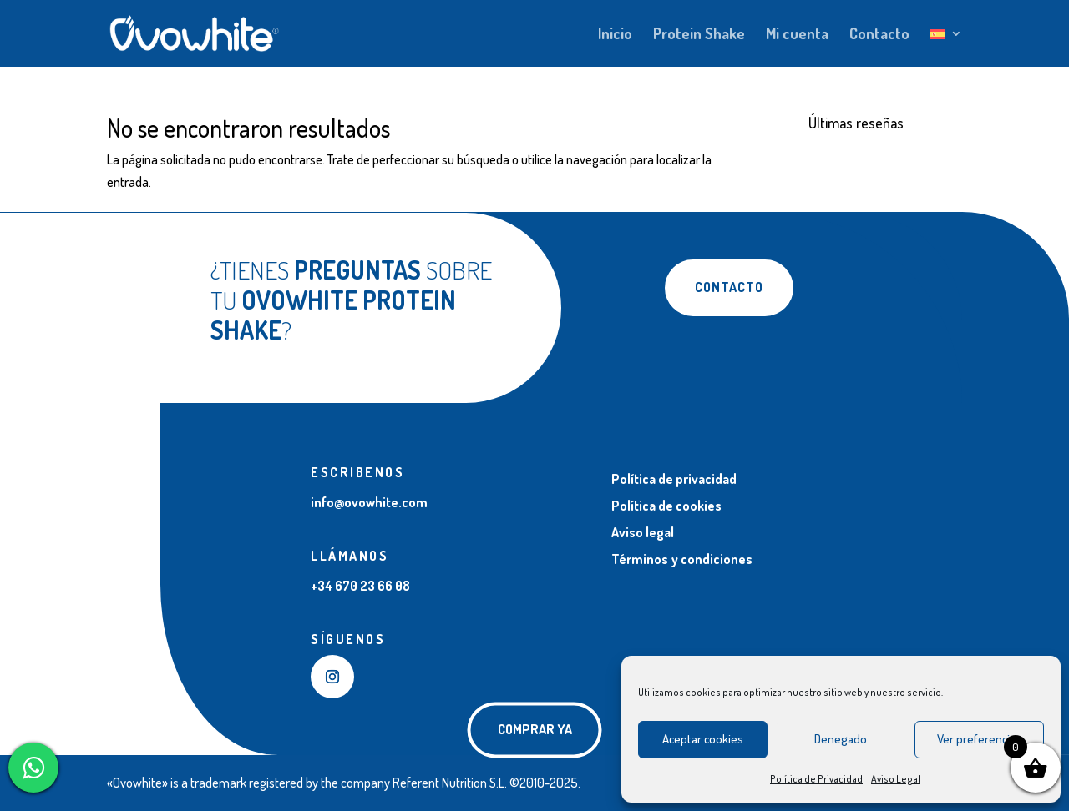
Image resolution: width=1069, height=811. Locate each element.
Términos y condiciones (681, 559)
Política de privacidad (674, 479)
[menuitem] (946, 47)
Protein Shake (699, 35)
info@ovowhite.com (369, 502)
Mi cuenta (797, 35)
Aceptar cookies (702, 739)
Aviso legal (642, 532)
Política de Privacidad (816, 779)
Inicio (615, 35)
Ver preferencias (979, 739)
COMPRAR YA (535, 729)
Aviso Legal (895, 779)
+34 (360, 585)
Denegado (840, 739)
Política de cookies (666, 505)
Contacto (879, 35)
